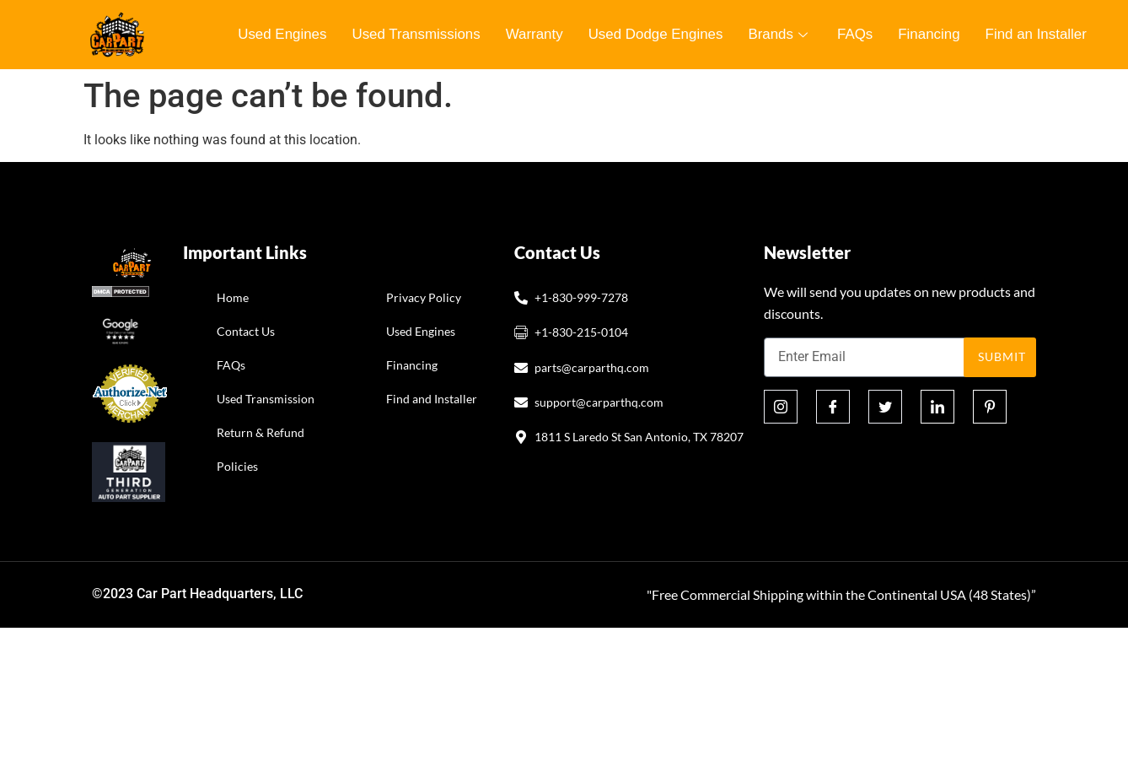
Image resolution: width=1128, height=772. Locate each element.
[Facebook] (833, 407)
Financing (931, 34)
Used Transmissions (416, 34)
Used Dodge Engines (657, 34)
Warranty (535, 34)
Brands (782, 34)
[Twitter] (885, 407)
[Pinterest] (990, 407)
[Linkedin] (937, 407)
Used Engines (282, 34)
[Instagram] (781, 407)
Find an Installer (1039, 34)
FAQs (858, 34)
